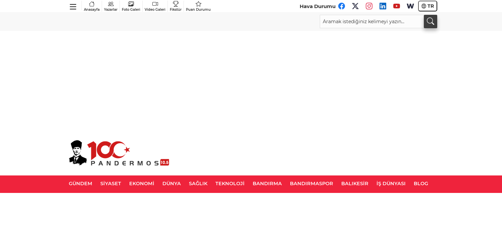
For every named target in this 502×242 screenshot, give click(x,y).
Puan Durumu (198, 6)
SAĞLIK (198, 183)
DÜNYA (171, 183)
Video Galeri (155, 6)
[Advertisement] (251, 81)
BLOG (421, 183)
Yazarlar (110, 6)
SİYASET (110, 183)
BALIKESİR (354, 183)
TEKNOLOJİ (230, 183)
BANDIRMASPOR (311, 183)
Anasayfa (92, 6)
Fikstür (176, 6)
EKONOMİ (141, 183)
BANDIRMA (267, 183)
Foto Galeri (131, 6)
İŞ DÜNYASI (391, 183)
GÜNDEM (80, 183)
